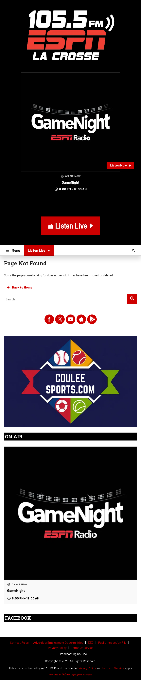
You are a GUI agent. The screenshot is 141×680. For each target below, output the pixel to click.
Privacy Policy (86, 668)
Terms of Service (113, 668)
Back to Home (19, 287)
